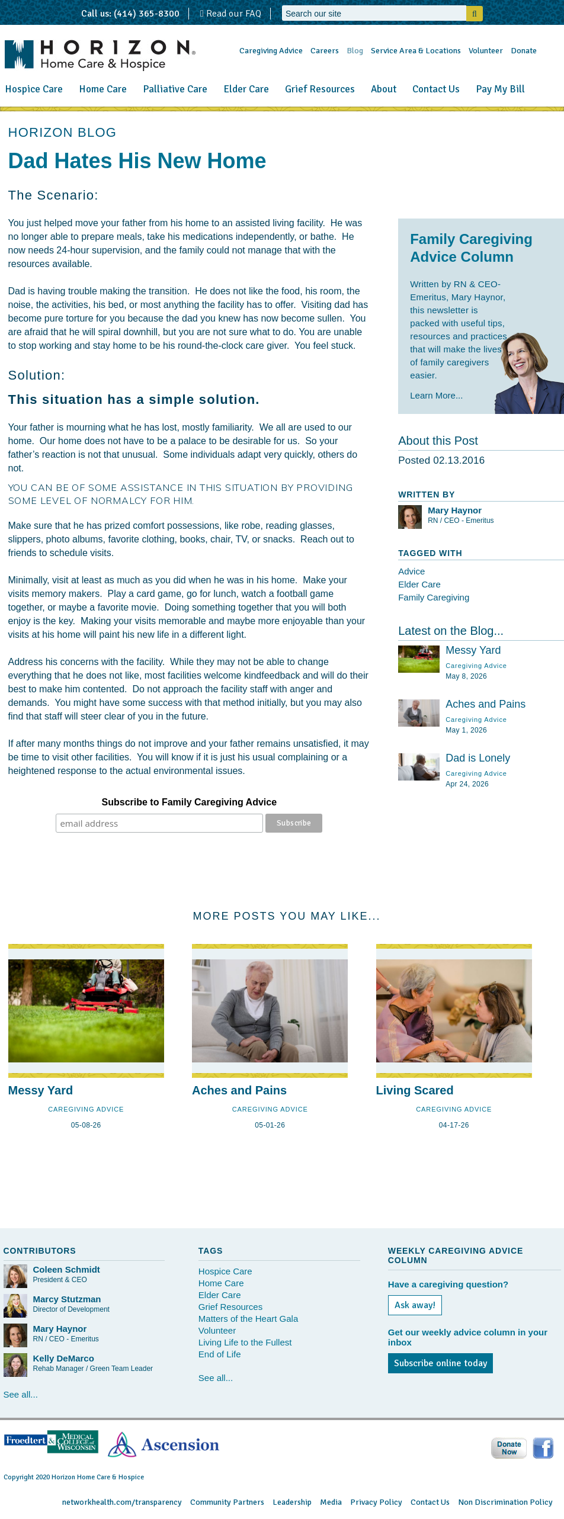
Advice (411, 571)
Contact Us (436, 89)
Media (331, 1502)
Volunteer (486, 51)
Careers (324, 51)
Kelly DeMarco (63, 1358)
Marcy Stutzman (67, 1299)
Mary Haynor (455, 510)
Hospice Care (34, 89)
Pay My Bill (500, 89)
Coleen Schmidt (66, 1269)
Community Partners (227, 1502)
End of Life (219, 1354)
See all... (21, 1394)
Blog (355, 51)
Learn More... (436, 395)
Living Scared (415, 1090)
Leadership (292, 1502)
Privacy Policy (376, 1502)
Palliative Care (175, 89)
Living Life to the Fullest (245, 1342)
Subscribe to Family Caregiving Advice (189, 802)
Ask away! (415, 1305)
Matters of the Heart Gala (248, 1319)
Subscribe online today (440, 1363)
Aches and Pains (485, 704)
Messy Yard (473, 650)
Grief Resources (320, 89)
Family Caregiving (433, 597)
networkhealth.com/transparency (122, 1502)
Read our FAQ (230, 14)
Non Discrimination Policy (505, 1502)
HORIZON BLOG (62, 132)
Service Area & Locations (416, 51)
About (383, 89)
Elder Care (246, 89)
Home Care (103, 89)
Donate (524, 51)
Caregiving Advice (271, 51)
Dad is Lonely (478, 758)
